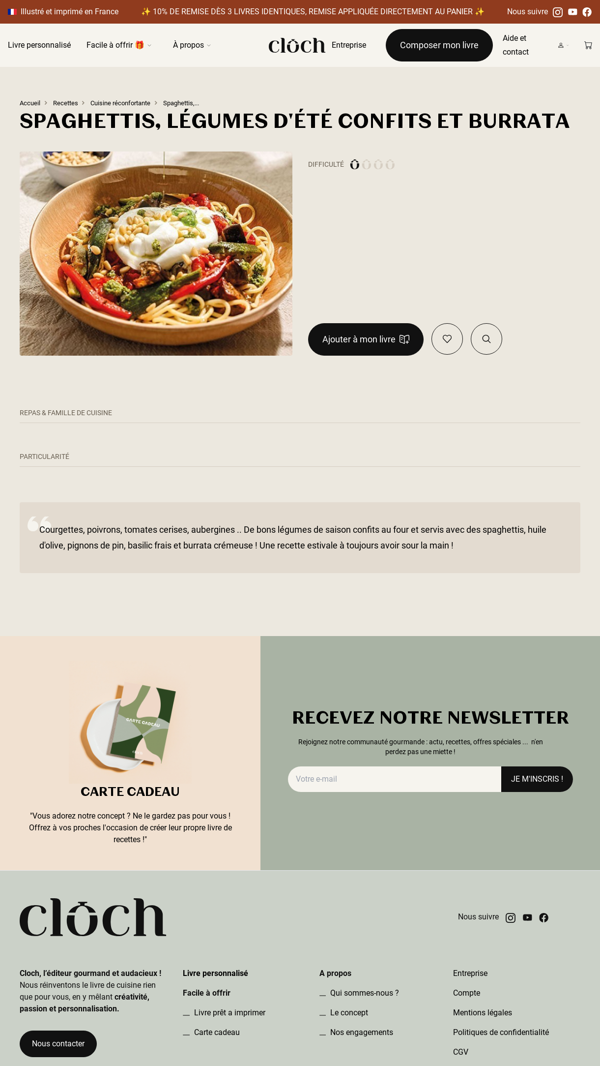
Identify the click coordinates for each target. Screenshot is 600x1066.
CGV (460, 1052)
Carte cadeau (216, 1032)
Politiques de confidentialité (501, 1032)
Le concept (348, 1012)
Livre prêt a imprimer (228, 1012)
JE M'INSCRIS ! (537, 779)
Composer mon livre (439, 45)
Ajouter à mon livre (365, 339)
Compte (466, 993)
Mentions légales (482, 1012)
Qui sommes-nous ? (363, 993)
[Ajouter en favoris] (447, 339)
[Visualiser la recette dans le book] (486, 339)
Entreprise (349, 45)
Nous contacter (58, 1043)
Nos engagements (360, 1032)
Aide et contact (516, 45)
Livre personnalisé (39, 45)
